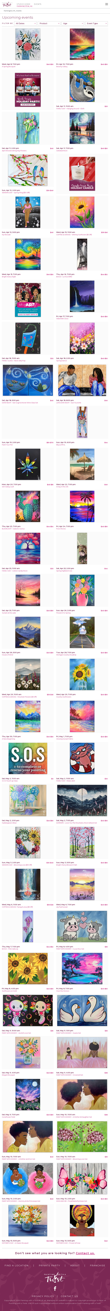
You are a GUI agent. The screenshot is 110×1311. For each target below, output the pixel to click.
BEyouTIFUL (60, 445)
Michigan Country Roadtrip (66, 655)
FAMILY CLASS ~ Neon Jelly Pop (13, 361)
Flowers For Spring (63, 613)
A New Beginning (8, 739)
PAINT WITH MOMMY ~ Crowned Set (69, 1075)
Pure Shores (61, 529)
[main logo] (7, 3)
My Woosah (6, 235)
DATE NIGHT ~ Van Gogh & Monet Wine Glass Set (20, 403)
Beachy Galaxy (61, 66)
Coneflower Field (8, 1117)
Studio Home (23, 4)
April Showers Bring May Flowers (14, 151)
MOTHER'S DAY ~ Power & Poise (68, 1243)
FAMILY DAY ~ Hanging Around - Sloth (70, 108)
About (75, 1265)
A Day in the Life (62, 487)
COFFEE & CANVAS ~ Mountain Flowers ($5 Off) (19, 697)
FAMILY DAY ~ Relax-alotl (65, 781)
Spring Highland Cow (64, 571)
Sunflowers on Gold (9, 991)
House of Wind (7, 655)
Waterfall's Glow (62, 319)
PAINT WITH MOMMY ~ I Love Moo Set (70, 949)
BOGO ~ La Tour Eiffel (64, 277)
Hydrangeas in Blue (9, 823)
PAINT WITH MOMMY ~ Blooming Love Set (71, 1159)
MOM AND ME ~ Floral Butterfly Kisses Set (71, 1201)
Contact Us (69, 1296)
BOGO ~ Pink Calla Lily (10, 949)
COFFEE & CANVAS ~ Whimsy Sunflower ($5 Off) (74, 235)
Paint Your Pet (7, 445)
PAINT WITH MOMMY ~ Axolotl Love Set (16, 1033)
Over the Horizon (62, 991)
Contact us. (85, 1253)
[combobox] (25, 23)
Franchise (97, 1265)
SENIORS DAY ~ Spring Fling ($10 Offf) (16, 192)
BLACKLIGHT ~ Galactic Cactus (13, 529)
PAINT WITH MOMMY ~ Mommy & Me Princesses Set (21, 1201)
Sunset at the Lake (9, 613)
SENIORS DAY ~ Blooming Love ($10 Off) (17, 865)
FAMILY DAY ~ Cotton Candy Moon (14, 571)
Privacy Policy (43, 1296)
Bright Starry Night (9, 277)
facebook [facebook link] (55, 1288)
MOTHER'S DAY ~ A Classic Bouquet (15, 1243)
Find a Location (17, 1265)
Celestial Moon (61, 151)
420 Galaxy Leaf (8, 487)
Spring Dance (61, 361)
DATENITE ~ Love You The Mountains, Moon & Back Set (76, 823)
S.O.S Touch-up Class (10, 781)
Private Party (49, 1265)
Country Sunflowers (63, 697)
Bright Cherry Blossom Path (66, 865)
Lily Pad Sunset (62, 907)
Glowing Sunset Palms (64, 739)
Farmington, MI (9, 11)
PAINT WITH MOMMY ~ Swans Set (68, 1033)
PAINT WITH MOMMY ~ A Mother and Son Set (18, 1159)
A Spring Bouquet (8, 66)
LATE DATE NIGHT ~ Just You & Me (68, 403)
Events (37, 4)
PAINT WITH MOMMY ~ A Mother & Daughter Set (74, 1117)
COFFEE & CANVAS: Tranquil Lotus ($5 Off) (17, 907)
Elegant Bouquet (8, 1075)
